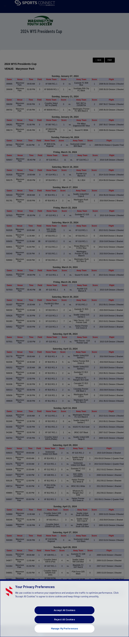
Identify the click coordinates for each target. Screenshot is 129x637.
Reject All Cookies (64, 625)
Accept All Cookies (64, 616)
